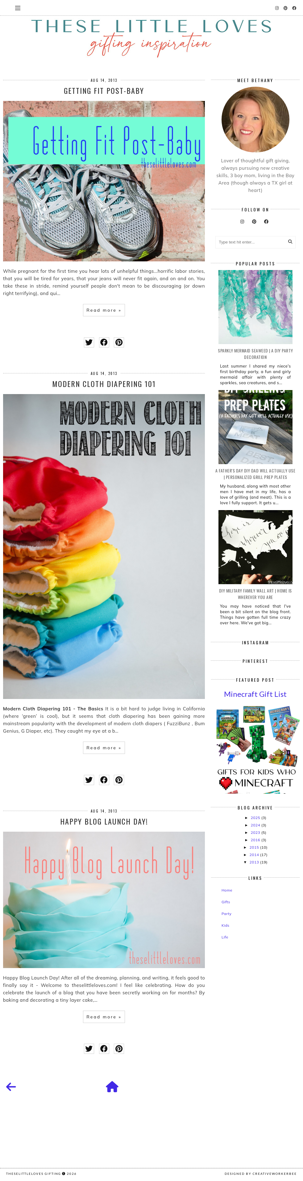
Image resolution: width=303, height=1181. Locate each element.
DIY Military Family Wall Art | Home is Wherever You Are (255, 593)
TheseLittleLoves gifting (33, 1173)
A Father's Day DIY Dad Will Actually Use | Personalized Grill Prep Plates (255, 473)
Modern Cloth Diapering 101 (104, 383)
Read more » (103, 310)
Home (227, 890)
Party (227, 913)
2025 (256, 817)
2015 (255, 847)
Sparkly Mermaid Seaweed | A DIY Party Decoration (255, 353)
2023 (256, 832)
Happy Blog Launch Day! (104, 821)
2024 (256, 825)
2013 (255, 862)
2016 (256, 840)
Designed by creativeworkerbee (261, 1173)
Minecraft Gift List (255, 693)
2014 (255, 854)
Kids (226, 925)
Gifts (226, 902)
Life (225, 937)
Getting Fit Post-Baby (104, 90)
